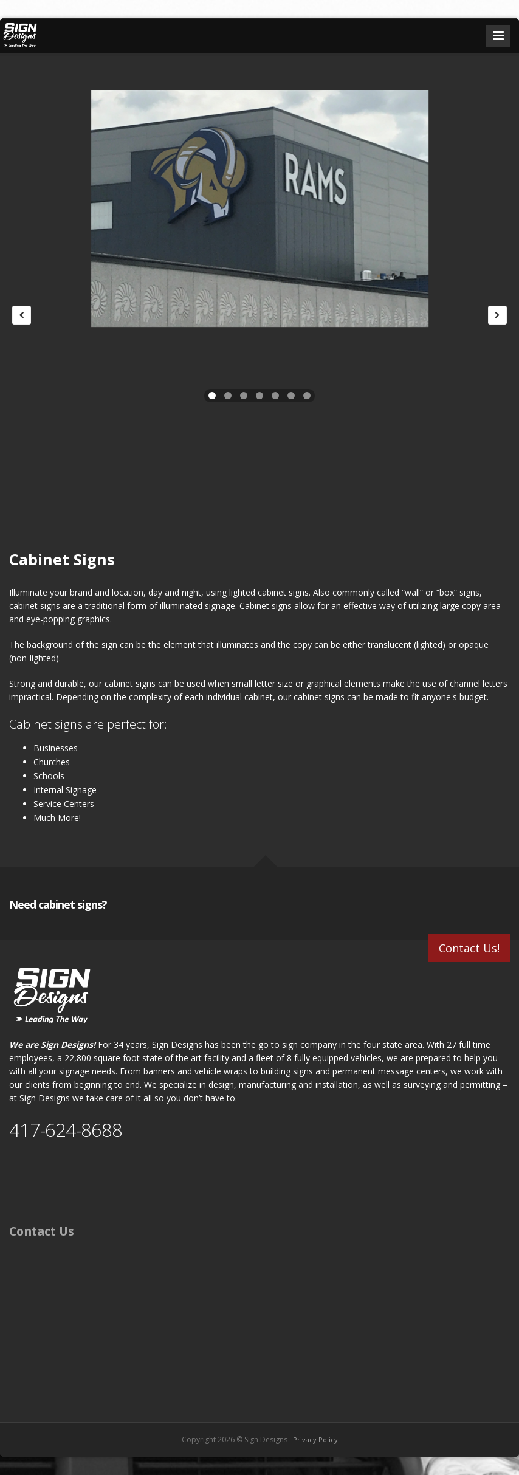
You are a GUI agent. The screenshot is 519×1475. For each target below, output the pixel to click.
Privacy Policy (315, 1439)
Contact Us (41, 1231)
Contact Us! (469, 948)
